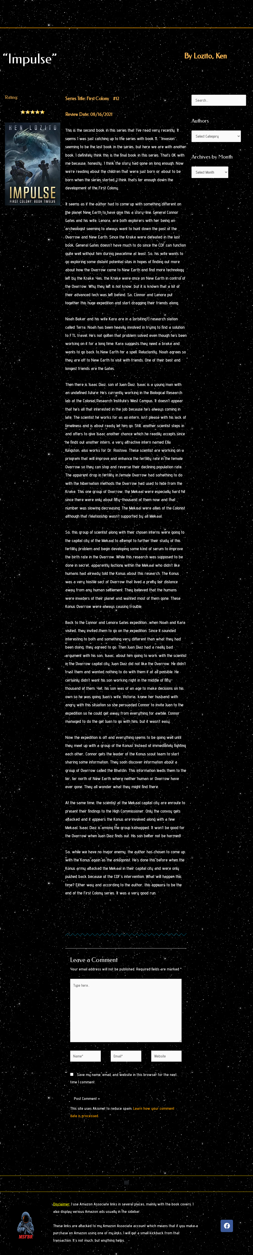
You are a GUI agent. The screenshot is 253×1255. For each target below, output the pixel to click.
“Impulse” (29, 59)
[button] (127, 1184)
